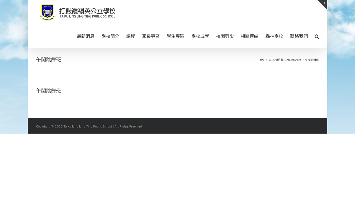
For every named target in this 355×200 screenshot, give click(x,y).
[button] (317, 36)
